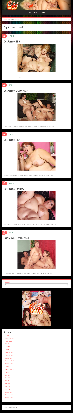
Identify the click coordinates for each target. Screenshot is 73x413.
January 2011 (8, 392)
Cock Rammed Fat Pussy (14, 189)
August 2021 (8, 341)
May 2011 (7, 380)
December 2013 (9, 352)
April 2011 (7, 383)
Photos (43, 12)
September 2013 (9, 361)
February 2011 (9, 389)
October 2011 (8, 366)
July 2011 (7, 375)
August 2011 (8, 372)
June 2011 (8, 378)
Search (7, 282)
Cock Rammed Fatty (12, 140)
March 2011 (8, 386)
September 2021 (9, 338)
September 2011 (9, 369)
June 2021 (8, 346)
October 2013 (8, 358)
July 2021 (7, 344)
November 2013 (9, 355)
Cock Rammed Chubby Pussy (16, 91)
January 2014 (8, 349)
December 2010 (9, 395)
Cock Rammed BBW (12, 42)
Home (29, 12)
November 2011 (9, 363)
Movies (36, 12)
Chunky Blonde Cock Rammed (16, 238)
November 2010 (9, 397)
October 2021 (8, 335)
